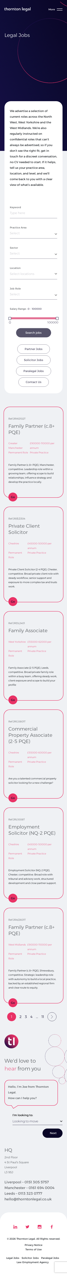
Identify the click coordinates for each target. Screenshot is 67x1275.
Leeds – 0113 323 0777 (23, 1200)
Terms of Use (33, 1249)
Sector (14, 267)
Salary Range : (18, 328)
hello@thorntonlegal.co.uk (28, 1205)
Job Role (15, 308)
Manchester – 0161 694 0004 (29, 1194)
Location (15, 288)
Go (13, 497)
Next (53, 1133)
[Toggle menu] (57, 9)
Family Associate (28, 629)
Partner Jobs (34, 369)
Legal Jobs (12, 1258)
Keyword (15, 227)
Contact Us (33, 402)
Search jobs (33, 352)
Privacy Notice (33, 1245)
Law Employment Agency (33, 1262)
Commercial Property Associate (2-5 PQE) (30, 733)
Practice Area (18, 247)
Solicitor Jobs (33, 380)
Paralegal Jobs (33, 391)
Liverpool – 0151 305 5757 (26, 1188)
